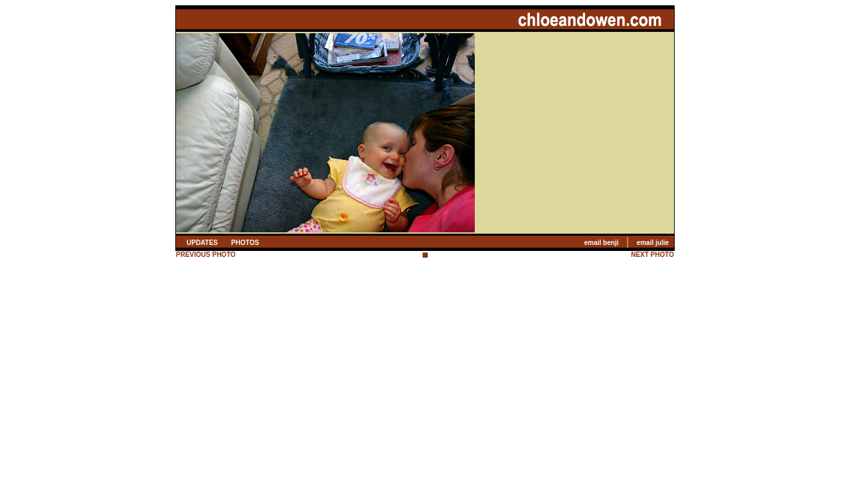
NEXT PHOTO (652, 254)
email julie (653, 242)
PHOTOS (245, 242)
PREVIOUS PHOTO (206, 254)
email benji (601, 242)
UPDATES (202, 242)
